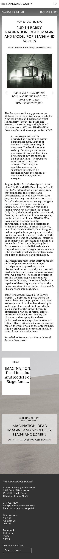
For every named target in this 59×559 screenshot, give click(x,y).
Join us (7, 523)
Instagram (8, 533)
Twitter (7, 535)
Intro (10, 48)
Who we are (10, 515)
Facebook (8, 530)
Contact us (9, 520)
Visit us (7, 517)
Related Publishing (24, 48)
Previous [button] (6, 93)
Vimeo (6, 538)
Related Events (43, 48)
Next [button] (52, 93)
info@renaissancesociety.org (19, 505)
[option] (29, 79)
